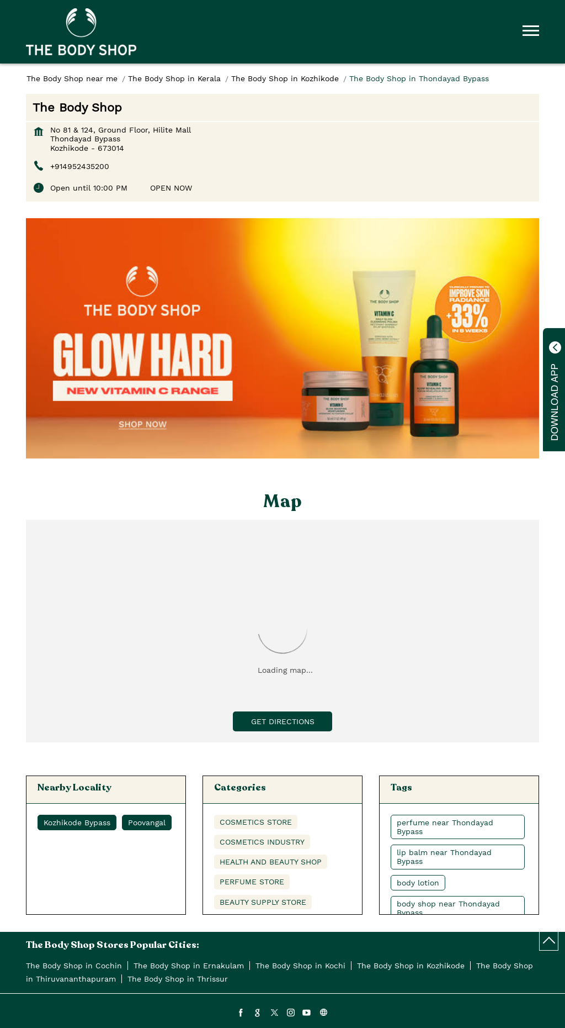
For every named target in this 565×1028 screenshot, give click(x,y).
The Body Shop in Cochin (74, 965)
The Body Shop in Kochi (300, 965)
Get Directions (283, 721)
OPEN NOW (171, 187)
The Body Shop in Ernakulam (189, 965)
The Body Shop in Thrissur (177, 978)
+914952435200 (79, 166)
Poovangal (147, 822)
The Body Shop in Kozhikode (411, 965)
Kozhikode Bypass (77, 822)
